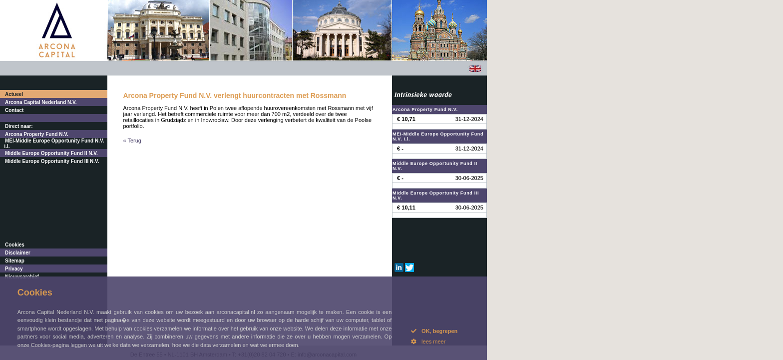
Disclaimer (17, 253)
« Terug (132, 141)
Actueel (14, 94)
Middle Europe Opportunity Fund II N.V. (51, 153)
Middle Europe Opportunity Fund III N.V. (52, 161)
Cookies (14, 245)
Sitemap (14, 261)
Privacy (14, 269)
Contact (14, 110)
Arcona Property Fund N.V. (36, 134)
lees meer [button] (428, 341)
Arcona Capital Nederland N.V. (41, 102)
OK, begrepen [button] (434, 331)
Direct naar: (19, 126)
